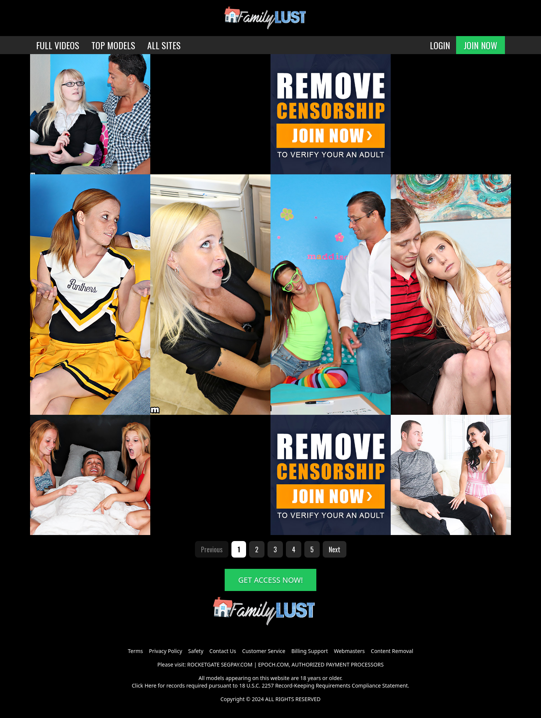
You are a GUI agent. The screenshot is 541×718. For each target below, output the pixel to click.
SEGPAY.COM (236, 664)
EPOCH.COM (273, 664)
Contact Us (222, 651)
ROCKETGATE (203, 664)
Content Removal (392, 651)
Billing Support (309, 651)
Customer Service (264, 651)
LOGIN (440, 45)
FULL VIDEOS (57, 45)
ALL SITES (164, 45)
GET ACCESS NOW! (270, 580)
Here (151, 685)
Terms (135, 651)
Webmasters (349, 651)
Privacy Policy (165, 651)
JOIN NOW (480, 45)
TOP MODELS (113, 45)
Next (334, 549)
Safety (195, 651)
